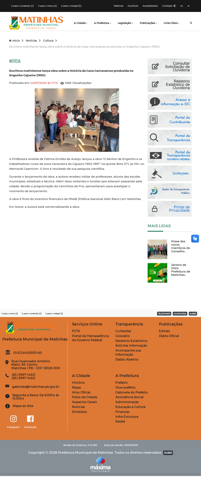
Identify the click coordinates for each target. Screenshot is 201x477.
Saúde (120, 421)
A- (188, 6)
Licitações (123, 331)
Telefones (118, 6)
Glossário (122, 336)
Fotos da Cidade (84, 397)
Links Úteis (170, 22)
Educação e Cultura (130, 407)
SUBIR (193, 313)
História (78, 382)
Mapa (76, 387)
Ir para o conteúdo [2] (31, 313)
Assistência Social (129, 397)
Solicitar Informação (131, 345)
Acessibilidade (150, 6)
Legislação (124, 22)
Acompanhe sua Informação (128, 352)
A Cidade (80, 22)
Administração (127, 402)
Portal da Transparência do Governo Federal (90, 338)
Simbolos (79, 411)
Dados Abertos (126, 359)
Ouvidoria (133, 6)
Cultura (50, 40)
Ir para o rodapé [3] (71, 6)
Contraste (169, 6)
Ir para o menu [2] (47, 6)
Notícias (33, 40)
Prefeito (121, 382)
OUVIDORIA (180, 313)
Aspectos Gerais (84, 402)
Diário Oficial (169, 336)
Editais (164, 331)
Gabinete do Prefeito (131, 392)
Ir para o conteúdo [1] (22, 6)
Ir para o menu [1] (10, 313)
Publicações (147, 22)
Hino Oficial (81, 392)
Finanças (122, 411)
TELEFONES (164, 313)
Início (16, 40)
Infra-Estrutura (126, 416)
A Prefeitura (101, 22)
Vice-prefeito (125, 387)
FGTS (76, 331)
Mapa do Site (23, 406)
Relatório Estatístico (131, 341)
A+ (181, 6)
